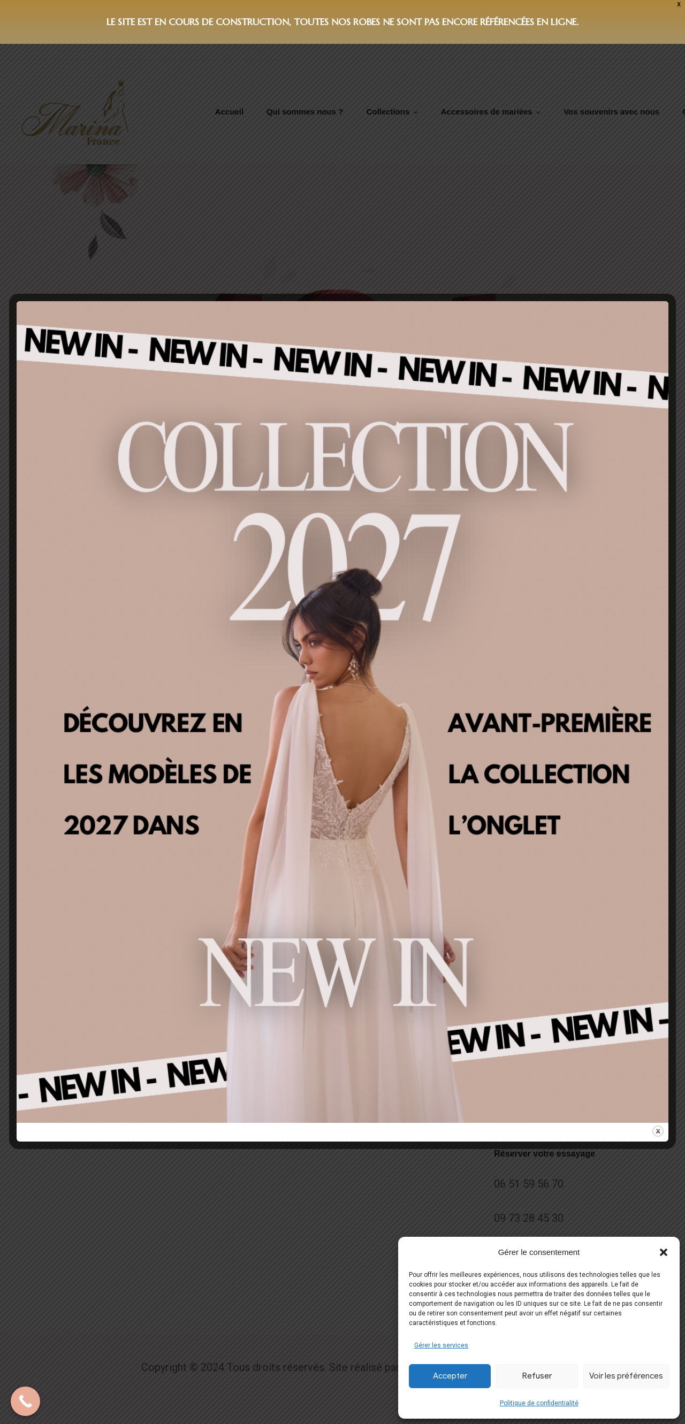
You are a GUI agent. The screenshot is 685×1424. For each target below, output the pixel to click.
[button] (663, 1252)
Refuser (537, 1376)
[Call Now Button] (25, 1401)
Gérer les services (441, 1345)
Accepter (450, 1376)
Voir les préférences (626, 1376)
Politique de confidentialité (539, 1403)
